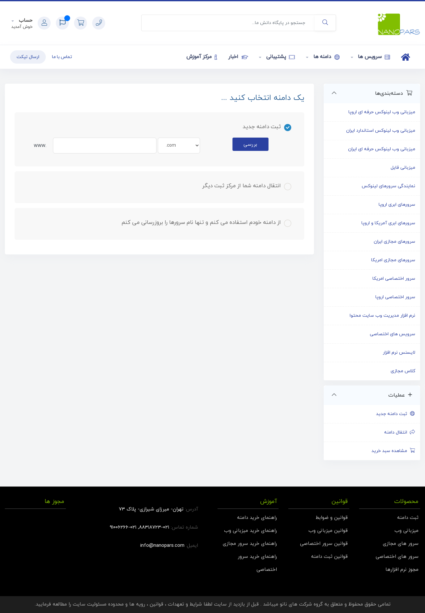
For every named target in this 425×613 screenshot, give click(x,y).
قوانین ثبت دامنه (329, 556)
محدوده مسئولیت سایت (98, 604)
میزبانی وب (406, 530)
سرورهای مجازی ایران (394, 242)
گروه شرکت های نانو (301, 604)
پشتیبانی (280, 56)
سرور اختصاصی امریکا (393, 279)
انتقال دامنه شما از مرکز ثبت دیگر (246, 186)
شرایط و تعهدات (185, 604)
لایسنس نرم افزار (399, 352)
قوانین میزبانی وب (328, 530)
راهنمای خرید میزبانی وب (250, 530)
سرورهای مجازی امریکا (393, 260)
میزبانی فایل (403, 168)
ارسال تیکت (28, 57)
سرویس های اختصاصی (392, 334)
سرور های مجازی (401, 543)
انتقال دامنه (400, 432)
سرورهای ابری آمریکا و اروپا (388, 223)
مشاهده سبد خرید (393, 451)
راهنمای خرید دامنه (257, 517)
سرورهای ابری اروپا (397, 205)
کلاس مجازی (403, 371)
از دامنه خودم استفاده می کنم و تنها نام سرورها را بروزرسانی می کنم (206, 223)
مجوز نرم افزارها (402, 569)
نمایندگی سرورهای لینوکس (388, 186)
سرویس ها (373, 56)
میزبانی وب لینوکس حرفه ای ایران (381, 149)
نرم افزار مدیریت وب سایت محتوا (382, 316)
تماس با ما (62, 57)
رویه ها (137, 604)
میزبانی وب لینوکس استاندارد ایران (380, 131)
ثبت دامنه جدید (396, 414)
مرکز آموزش (201, 56)
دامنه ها (326, 56)
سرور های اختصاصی (397, 556)
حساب (24, 20)
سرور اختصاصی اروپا (395, 297)
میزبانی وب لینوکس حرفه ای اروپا (381, 112)
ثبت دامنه (408, 517)
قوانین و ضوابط (332, 517)
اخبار (238, 56)
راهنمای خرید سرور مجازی (250, 543)
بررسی (250, 144)
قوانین (156, 604)
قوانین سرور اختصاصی (324, 543)
